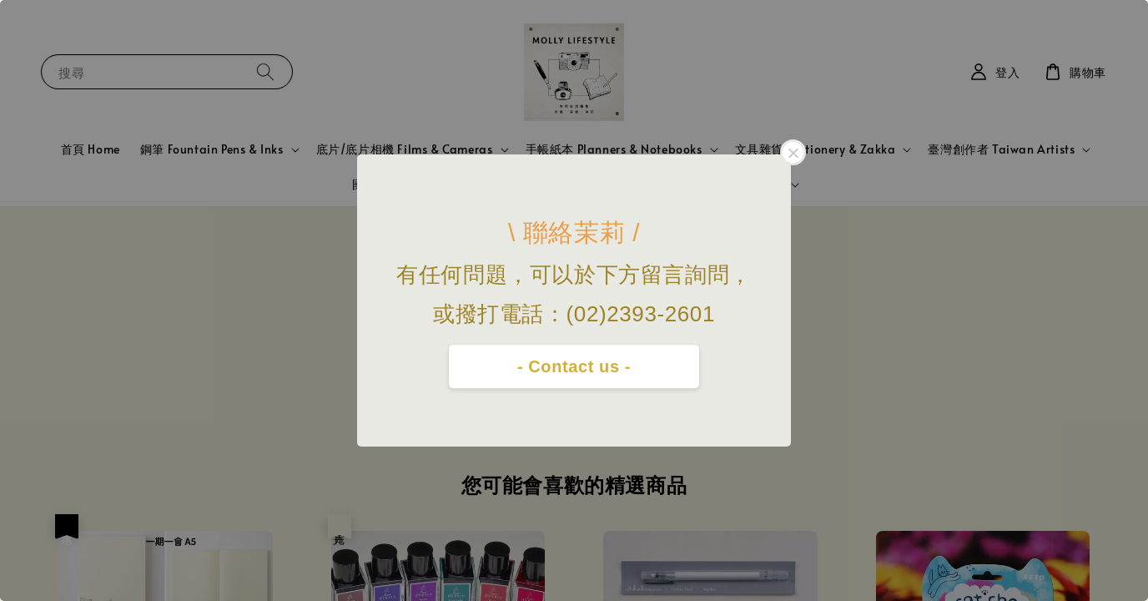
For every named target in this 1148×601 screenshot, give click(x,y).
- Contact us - (574, 366)
